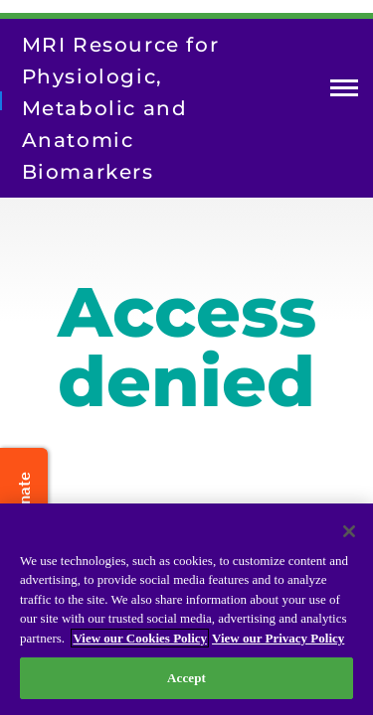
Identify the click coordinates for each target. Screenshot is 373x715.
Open (344, 91)
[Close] (349, 531)
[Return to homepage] (1, 100)
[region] (186, 609)
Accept (186, 677)
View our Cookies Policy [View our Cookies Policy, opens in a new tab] (140, 638)
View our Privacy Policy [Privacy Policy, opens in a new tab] (278, 638)
